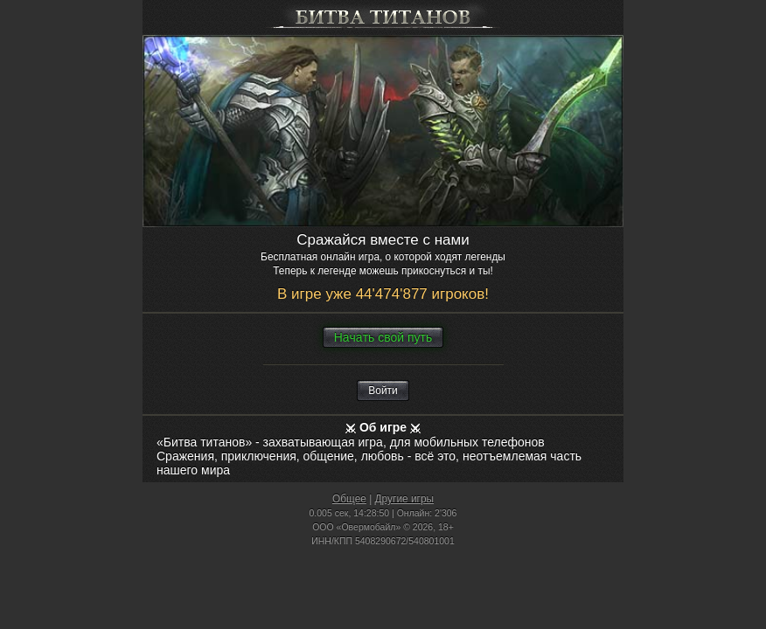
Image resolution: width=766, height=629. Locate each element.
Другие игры (405, 499)
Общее (349, 499)
